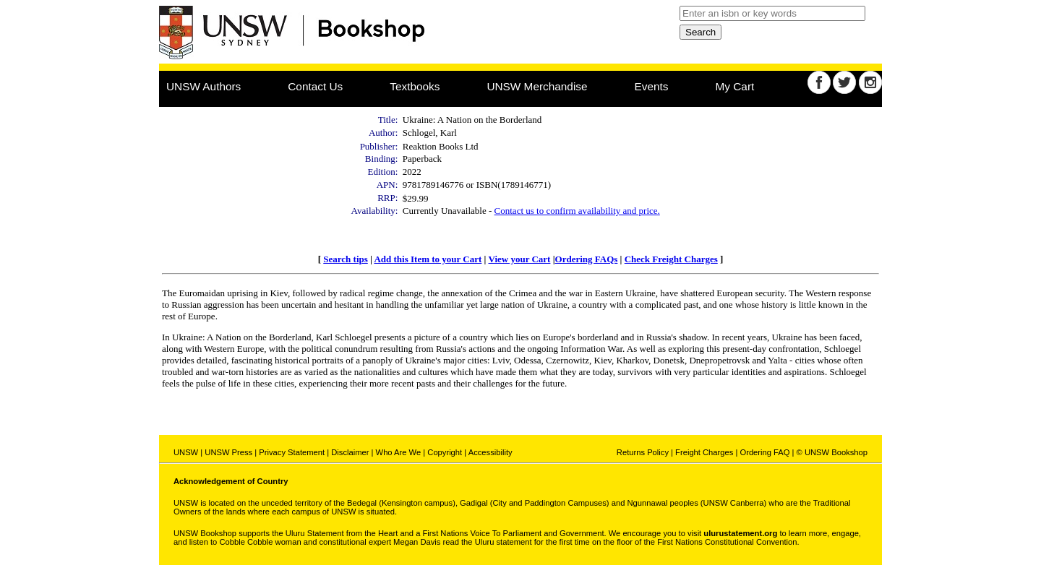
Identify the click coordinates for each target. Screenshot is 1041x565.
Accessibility (490, 452)
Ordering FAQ (764, 452)
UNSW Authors (203, 86)
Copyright (444, 452)
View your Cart (519, 259)
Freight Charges (704, 452)
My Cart (735, 86)
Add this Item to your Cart (427, 259)
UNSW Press (228, 452)
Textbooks (415, 86)
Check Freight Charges (671, 259)
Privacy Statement (292, 452)
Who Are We (398, 452)
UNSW (186, 452)
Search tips (345, 259)
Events (652, 86)
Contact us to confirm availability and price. (577, 210)
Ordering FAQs (586, 259)
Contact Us (315, 86)
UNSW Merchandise (537, 86)
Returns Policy (643, 452)
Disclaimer (350, 452)
